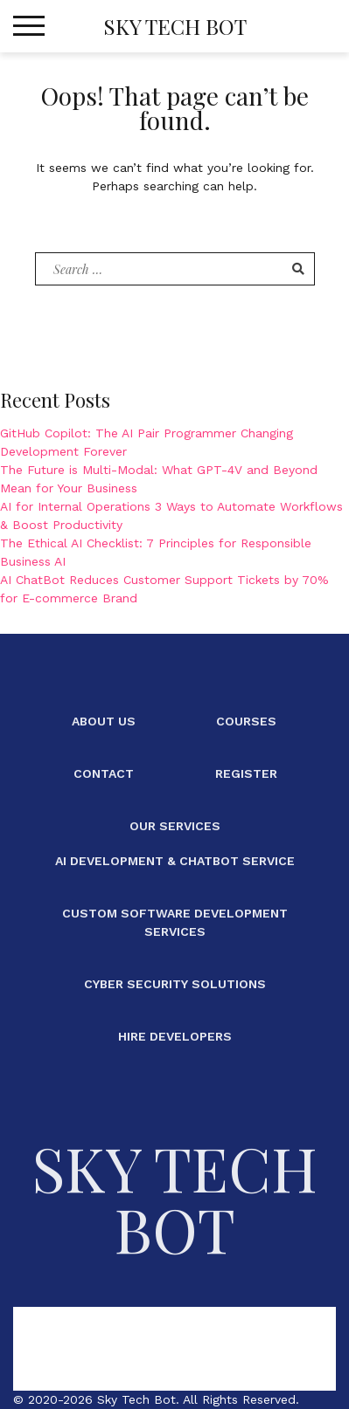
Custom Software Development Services (175, 922)
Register (246, 773)
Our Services (174, 826)
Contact (103, 773)
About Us (104, 721)
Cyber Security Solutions (175, 984)
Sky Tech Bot (175, 26)
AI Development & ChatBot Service (175, 861)
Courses (246, 721)
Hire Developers (175, 1036)
